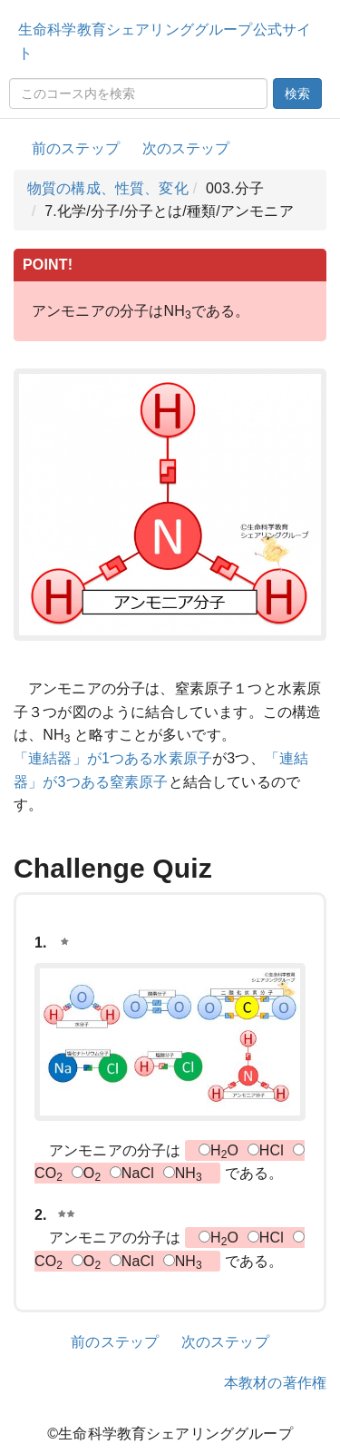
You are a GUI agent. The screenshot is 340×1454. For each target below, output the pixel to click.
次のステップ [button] (186, 148)
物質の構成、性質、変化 (108, 188)
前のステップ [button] (76, 148)
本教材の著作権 (275, 1382)
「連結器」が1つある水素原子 (113, 758)
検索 (297, 93)
